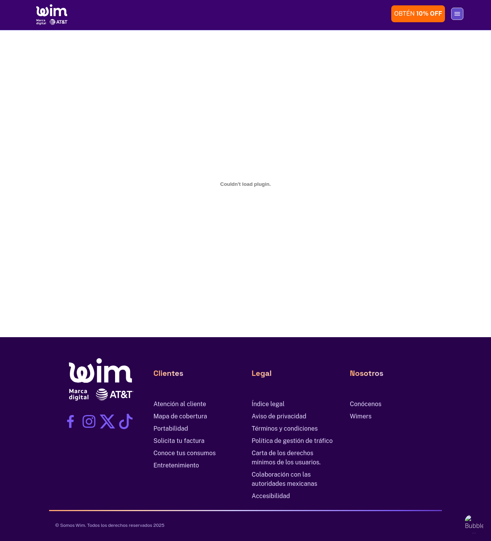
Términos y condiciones (285, 428)
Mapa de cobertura (180, 416)
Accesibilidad (271, 496)
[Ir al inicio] (51, 14)
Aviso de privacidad (279, 416)
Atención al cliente (179, 404)
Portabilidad (170, 428)
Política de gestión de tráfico (292, 440)
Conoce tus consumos (184, 453)
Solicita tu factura (178, 440)
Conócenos (365, 404)
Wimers (361, 416)
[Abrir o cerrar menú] (457, 13)
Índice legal (268, 404)
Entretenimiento (176, 465)
